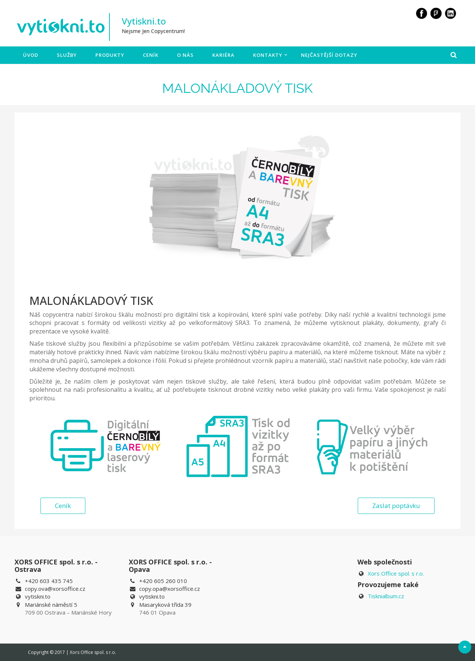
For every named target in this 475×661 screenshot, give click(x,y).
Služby (67, 55)
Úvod (30, 55)
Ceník (150, 55)
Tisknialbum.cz (386, 596)
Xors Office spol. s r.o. (396, 573)
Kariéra (223, 55)
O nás (185, 55)
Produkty (109, 55)
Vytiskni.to (144, 21)
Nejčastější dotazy (329, 55)
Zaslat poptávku (396, 505)
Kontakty (267, 55)
